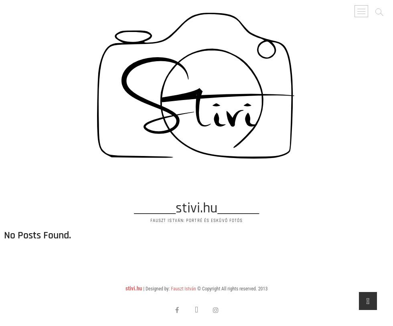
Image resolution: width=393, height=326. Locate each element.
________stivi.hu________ (196, 208)
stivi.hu (134, 288)
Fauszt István (183, 289)
